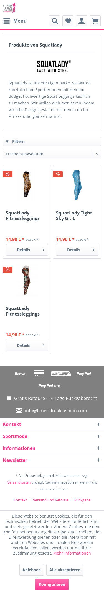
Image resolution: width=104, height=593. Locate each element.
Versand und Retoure (50, 499)
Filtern (15, 141)
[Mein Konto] (81, 20)
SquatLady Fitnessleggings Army (23, 311)
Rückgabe (82, 499)
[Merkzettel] (67, 20)
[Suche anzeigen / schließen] (54, 20)
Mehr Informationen (72, 553)
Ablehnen (31, 569)
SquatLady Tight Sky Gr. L (74, 215)
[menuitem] (14, 20)
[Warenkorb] (95, 20)
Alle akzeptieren (64, 569)
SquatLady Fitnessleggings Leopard (23, 215)
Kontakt (20, 499)
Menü (15, 20)
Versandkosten (19, 482)
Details (30, 248)
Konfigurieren (52, 584)
